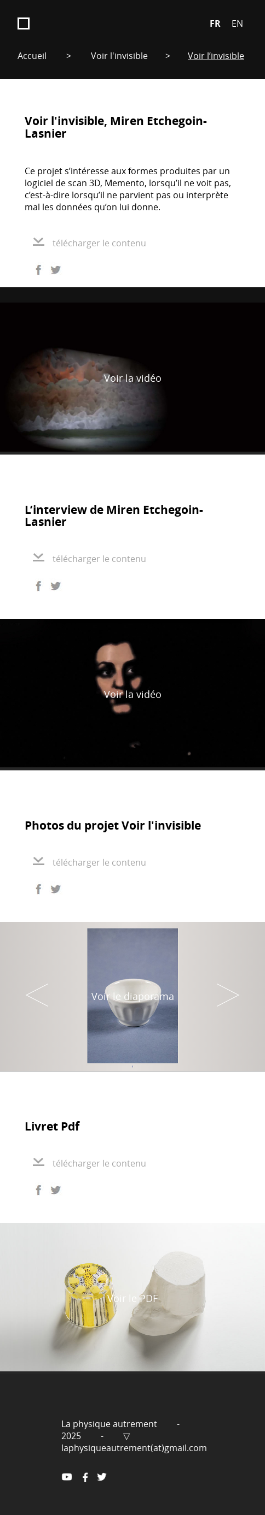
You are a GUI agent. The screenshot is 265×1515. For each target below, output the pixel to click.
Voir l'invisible (119, 56)
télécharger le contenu (89, 243)
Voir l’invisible (216, 56)
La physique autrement (110, 1424)
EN (237, 23)
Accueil (32, 56)
